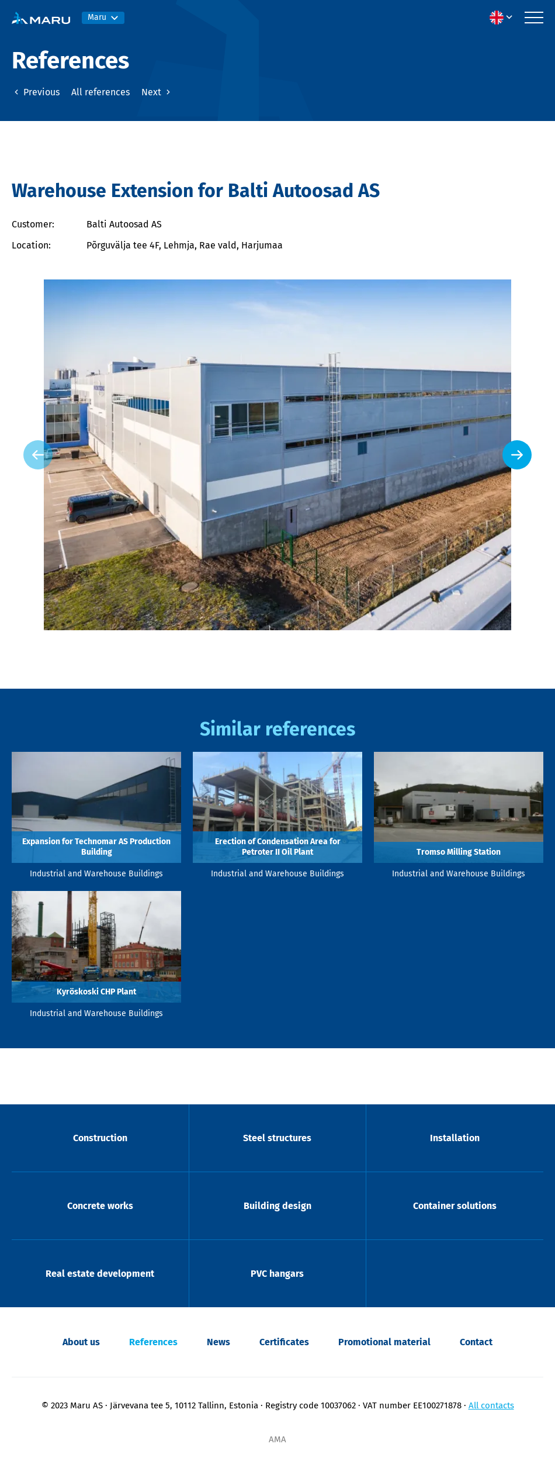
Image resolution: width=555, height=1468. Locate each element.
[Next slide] (517, 454)
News (218, 1342)
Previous (36, 92)
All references (100, 92)
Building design (277, 1205)
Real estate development (100, 1273)
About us (81, 1342)
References (153, 1342)
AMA (277, 1439)
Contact (476, 1342)
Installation (455, 1138)
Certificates (284, 1342)
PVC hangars (277, 1273)
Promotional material (384, 1342)
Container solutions (455, 1205)
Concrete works (100, 1205)
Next (157, 92)
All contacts (491, 1405)
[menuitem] (504, 18)
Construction (100, 1138)
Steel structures (277, 1138)
